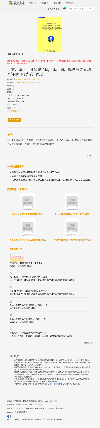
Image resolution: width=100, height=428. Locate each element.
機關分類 (58, 3)
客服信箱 (59, 408)
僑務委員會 (15, 308)
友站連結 (70, 3)
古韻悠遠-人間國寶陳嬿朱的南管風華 (26, 263)
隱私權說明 (39, 408)
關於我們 (10, 408)
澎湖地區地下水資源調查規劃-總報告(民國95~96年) (36, 172)
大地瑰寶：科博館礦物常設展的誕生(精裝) (28, 333)
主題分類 (33, 3)
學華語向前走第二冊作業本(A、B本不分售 (28, 305)
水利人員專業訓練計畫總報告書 (27, 176)
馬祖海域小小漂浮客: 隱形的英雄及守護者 (28, 277)
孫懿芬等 (14, 322)
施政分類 (45, 3)
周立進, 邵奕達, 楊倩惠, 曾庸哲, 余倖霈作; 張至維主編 (33, 294)
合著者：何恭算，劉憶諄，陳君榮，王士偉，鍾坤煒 (33, 336)
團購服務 (29, 408)
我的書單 (14, 120)
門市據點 (50, 408)
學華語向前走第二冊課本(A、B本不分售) (28, 319)
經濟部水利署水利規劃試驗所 (29, 79)
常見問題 (20, 408)
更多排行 (88, 343)
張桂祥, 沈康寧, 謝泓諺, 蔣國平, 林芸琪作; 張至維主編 (33, 280)
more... (90, 155)
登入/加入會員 (53, 9)
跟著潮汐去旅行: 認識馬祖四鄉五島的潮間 (28, 291)
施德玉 (13, 266)
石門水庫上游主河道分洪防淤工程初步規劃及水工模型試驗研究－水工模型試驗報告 (51, 180)
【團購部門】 (58, 384)
